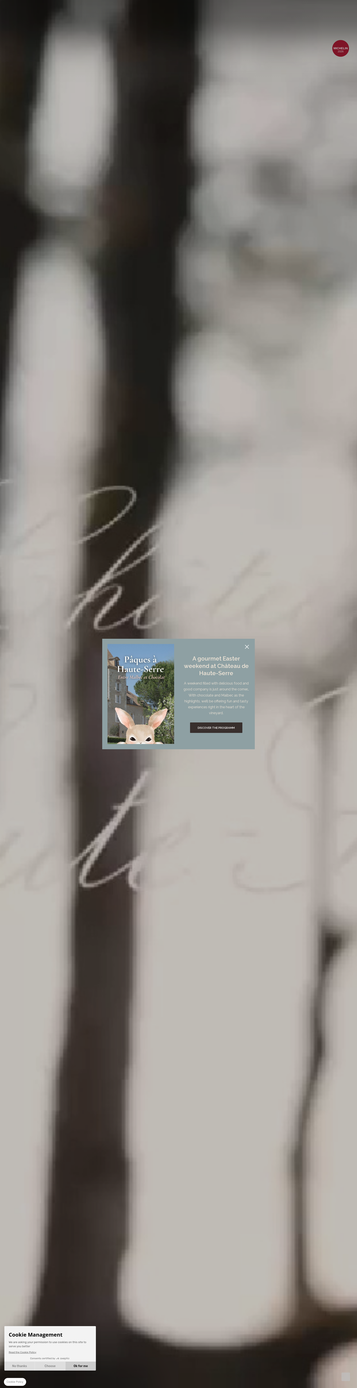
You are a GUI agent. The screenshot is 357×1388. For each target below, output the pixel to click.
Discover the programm (216, 727)
